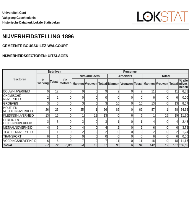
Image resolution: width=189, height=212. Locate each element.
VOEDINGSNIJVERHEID (19, 141)
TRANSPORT (12, 136)
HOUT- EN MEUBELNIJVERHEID (18, 109)
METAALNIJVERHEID (17, 127)
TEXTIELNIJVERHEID (18, 132)
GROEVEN (10, 103)
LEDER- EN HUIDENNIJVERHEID (17, 121)
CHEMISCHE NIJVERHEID (12, 97)
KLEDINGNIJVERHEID (18, 115)
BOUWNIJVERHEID (16, 91)
